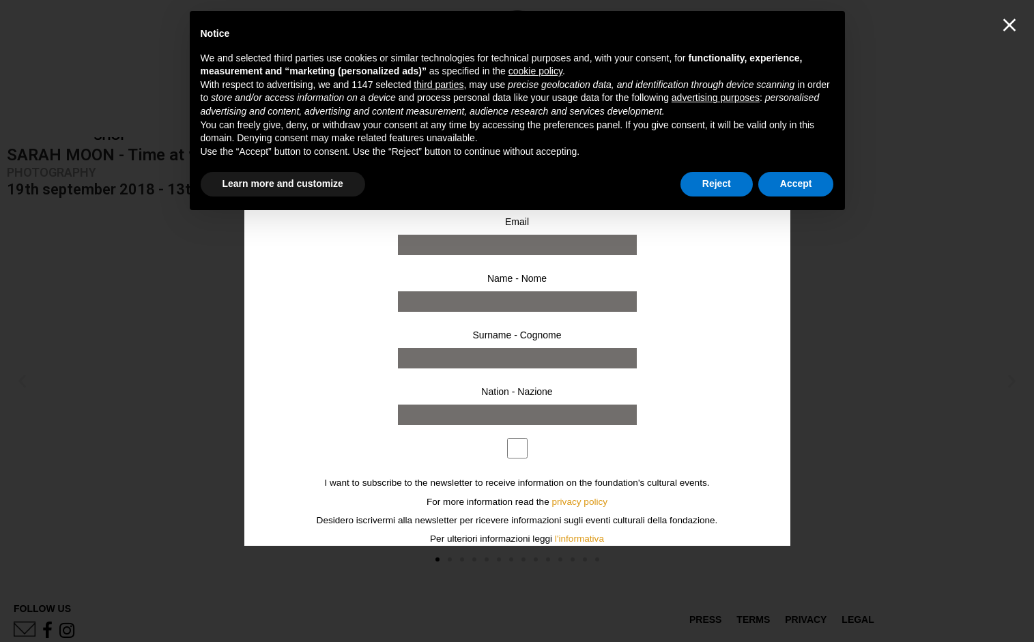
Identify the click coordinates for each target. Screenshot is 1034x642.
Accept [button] (796, 183)
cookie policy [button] (535, 70)
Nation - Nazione (516, 391)
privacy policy (580, 502)
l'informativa (579, 539)
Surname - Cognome (517, 335)
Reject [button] (716, 183)
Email (517, 221)
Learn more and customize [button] (282, 183)
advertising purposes (716, 97)
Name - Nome (517, 278)
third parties (438, 84)
